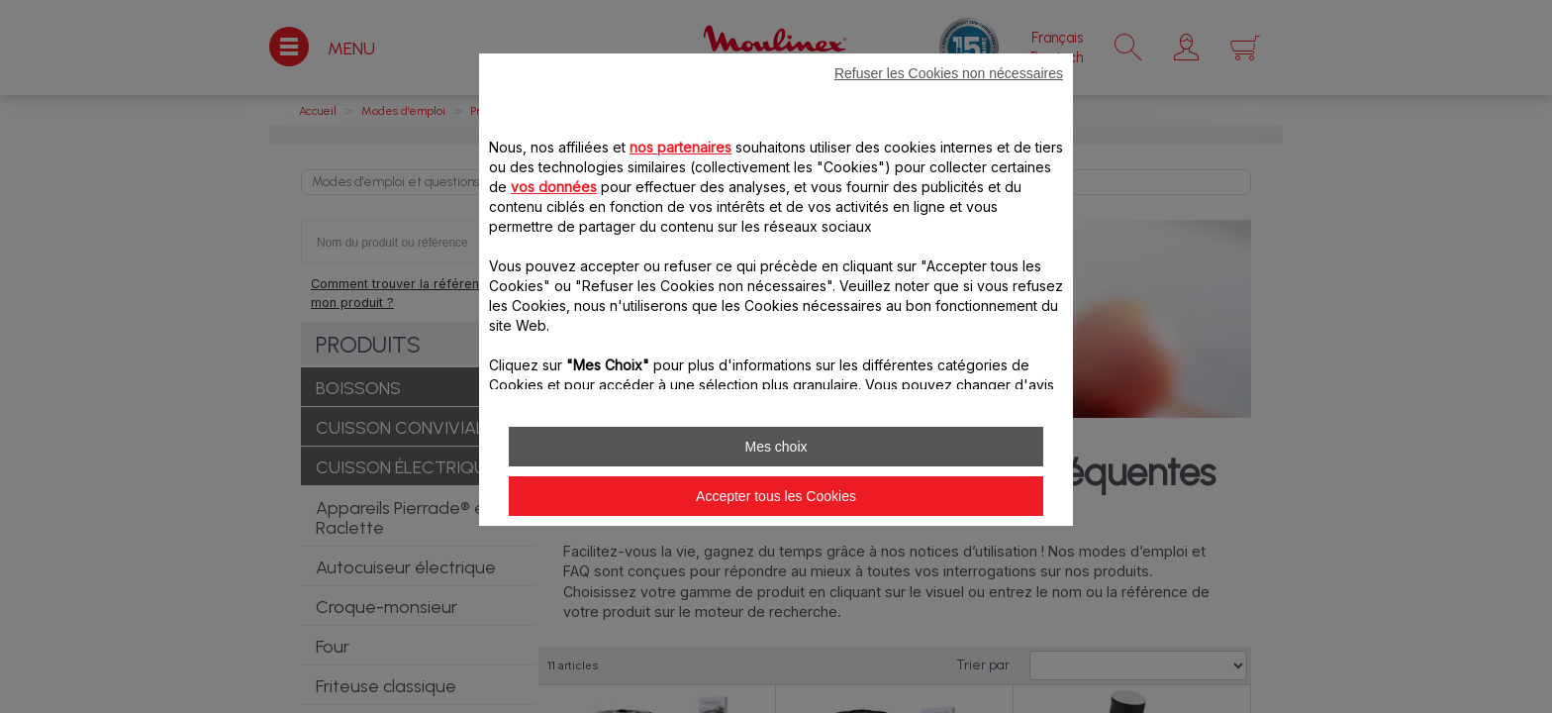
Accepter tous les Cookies (776, 496)
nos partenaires (680, 147)
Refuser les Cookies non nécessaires (948, 73)
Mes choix (775, 447)
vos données (554, 186)
